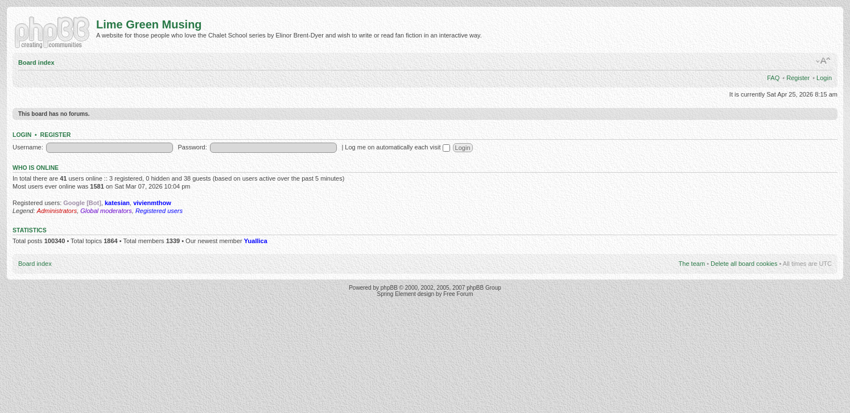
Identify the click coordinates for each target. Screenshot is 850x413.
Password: (192, 147)
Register (798, 77)
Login (824, 77)
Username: (28, 147)
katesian (117, 202)
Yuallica (255, 240)
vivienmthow (152, 202)
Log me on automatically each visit (397, 147)
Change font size (823, 61)
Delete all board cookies (744, 263)
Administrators (57, 210)
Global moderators (106, 210)
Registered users (159, 210)
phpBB (389, 288)
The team (692, 263)
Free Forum (458, 294)
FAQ (773, 77)
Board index (36, 62)
